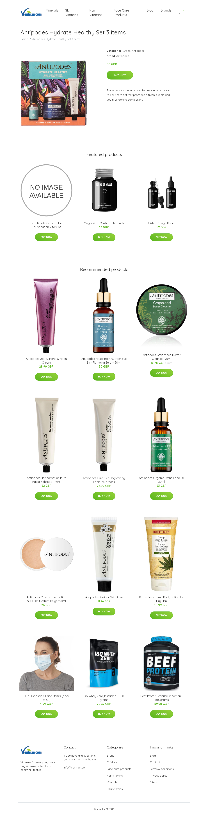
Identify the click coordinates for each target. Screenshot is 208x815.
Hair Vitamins (95, 12)
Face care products (119, 769)
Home (24, 39)
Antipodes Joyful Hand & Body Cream (46, 360)
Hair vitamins (115, 775)
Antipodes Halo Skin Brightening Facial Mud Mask (104, 480)
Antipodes (138, 50)
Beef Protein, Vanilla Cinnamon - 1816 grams (161, 698)
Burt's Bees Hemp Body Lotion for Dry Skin (161, 599)
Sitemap (155, 782)
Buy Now (120, 75)
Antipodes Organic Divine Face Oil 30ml (161, 479)
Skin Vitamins (71, 12)
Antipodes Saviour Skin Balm (104, 597)
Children (112, 762)
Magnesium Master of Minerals (104, 223)
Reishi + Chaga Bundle (161, 223)
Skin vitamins (115, 789)
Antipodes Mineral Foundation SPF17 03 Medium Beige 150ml (46, 599)
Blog (150, 10)
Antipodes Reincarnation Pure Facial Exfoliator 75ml (46, 479)
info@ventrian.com (75, 767)
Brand (127, 50)
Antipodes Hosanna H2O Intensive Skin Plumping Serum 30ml (104, 360)
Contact (155, 762)
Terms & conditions (162, 769)
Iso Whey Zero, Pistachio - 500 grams (104, 698)
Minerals (52, 10)
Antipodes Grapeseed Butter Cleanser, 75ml (161, 357)
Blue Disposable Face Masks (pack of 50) (46, 698)
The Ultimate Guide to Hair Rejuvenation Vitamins (46, 225)
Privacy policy (158, 775)
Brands (166, 10)
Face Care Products (121, 12)
